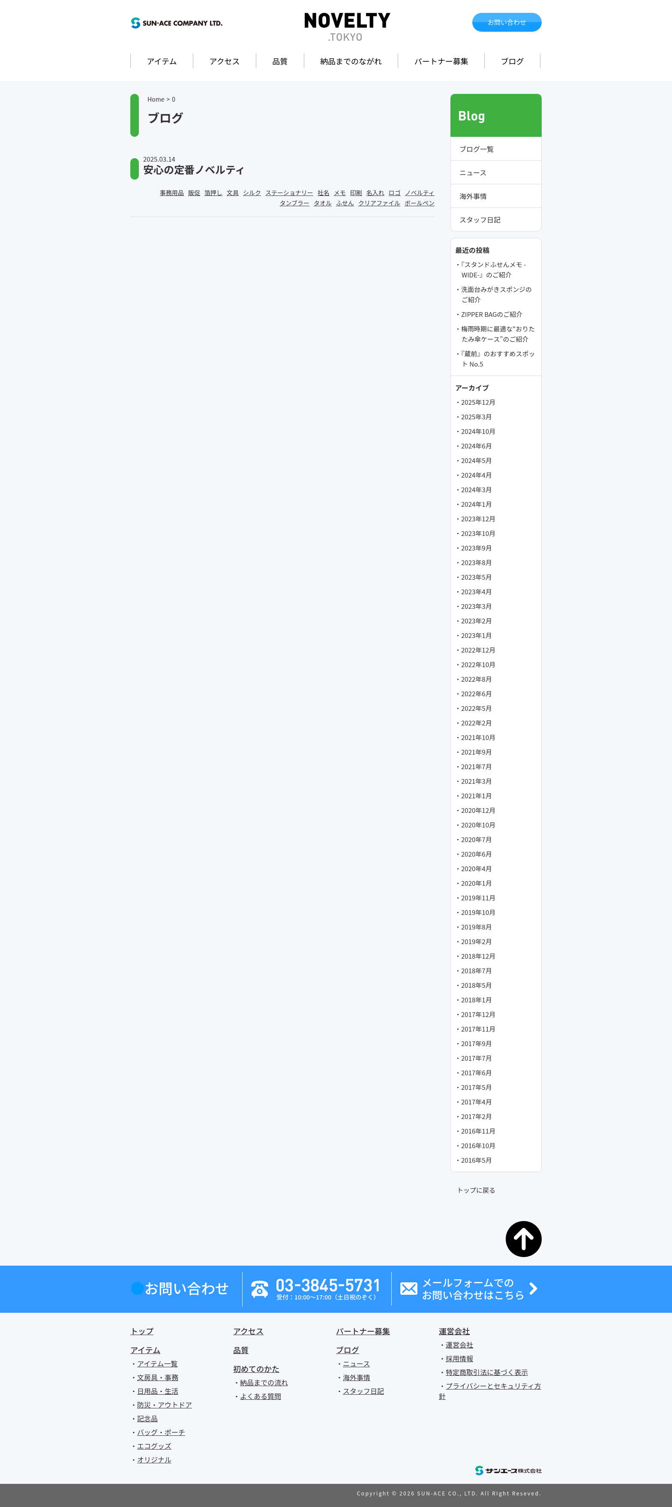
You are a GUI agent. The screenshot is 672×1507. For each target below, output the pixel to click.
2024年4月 (476, 474)
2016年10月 (478, 1145)
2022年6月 (476, 693)
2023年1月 (476, 635)
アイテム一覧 (157, 1363)
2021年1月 (476, 795)
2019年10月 (478, 912)
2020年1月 (476, 882)
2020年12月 (478, 810)
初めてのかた (256, 1368)
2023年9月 (476, 547)
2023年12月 (478, 518)
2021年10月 (478, 737)
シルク (252, 192)
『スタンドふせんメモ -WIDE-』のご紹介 (493, 269)
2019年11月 (478, 897)
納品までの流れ (264, 1382)
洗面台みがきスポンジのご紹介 (496, 294)
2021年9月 (476, 751)
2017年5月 (476, 1087)
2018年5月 (476, 985)
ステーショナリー (289, 192)
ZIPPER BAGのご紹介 (491, 314)
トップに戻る (476, 1189)
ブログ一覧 (476, 149)
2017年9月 (476, 1043)
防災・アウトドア (164, 1404)
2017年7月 (476, 1057)
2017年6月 (476, 1072)
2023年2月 (476, 620)
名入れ (375, 192)
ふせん (345, 203)
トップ (141, 1330)
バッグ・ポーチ (161, 1432)
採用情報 (459, 1358)
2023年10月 (478, 533)
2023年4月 (476, 591)
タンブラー (294, 203)
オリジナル (154, 1459)
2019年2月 (476, 941)
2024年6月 (476, 445)
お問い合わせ (507, 22)
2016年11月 (478, 1130)
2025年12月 (478, 401)
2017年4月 (476, 1101)
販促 (194, 192)
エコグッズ (154, 1446)
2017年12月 (478, 1014)
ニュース (472, 172)
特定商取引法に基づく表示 (487, 1372)
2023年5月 (476, 576)
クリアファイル (379, 203)
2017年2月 (476, 1116)
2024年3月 (476, 489)
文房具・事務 (157, 1377)
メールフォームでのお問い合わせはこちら (473, 1288)
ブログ (512, 60)
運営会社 (454, 1330)
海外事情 (473, 196)
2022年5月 (476, 708)
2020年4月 (476, 868)
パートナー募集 (441, 60)
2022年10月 (478, 664)
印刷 (356, 192)
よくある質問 (260, 1396)
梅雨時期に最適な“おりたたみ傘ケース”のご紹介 (498, 333)
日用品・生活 (157, 1391)
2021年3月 (476, 780)
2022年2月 (476, 722)
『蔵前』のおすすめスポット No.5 (498, 358)
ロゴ (395, 192)
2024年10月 (478, 431)
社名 (324, 192)
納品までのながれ (351, 60)
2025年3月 (476, 416)
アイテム (162, 60)
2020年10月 (478, 824)
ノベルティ (420, 192)
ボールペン (420, 203)
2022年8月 (476, 678)
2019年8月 (476, 926)
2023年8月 (476, 562)
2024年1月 (476, 503)
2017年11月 (478, 1028)
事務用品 (172, 192)
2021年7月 (476, 766)
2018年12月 (478, 955)
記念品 (147, 1418)
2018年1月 (476, 999)
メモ (340, 192)
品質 (280, 60)
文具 (233, 192)
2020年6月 (476, 853)
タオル (323, 203)
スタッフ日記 (480, 219)
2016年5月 (476, 1159)
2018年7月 (476, 970)
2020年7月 (476, 839)
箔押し (213, 192)
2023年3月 (476, 606)
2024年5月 (476, 460)
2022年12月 (478, 649)
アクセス (224, 60)
